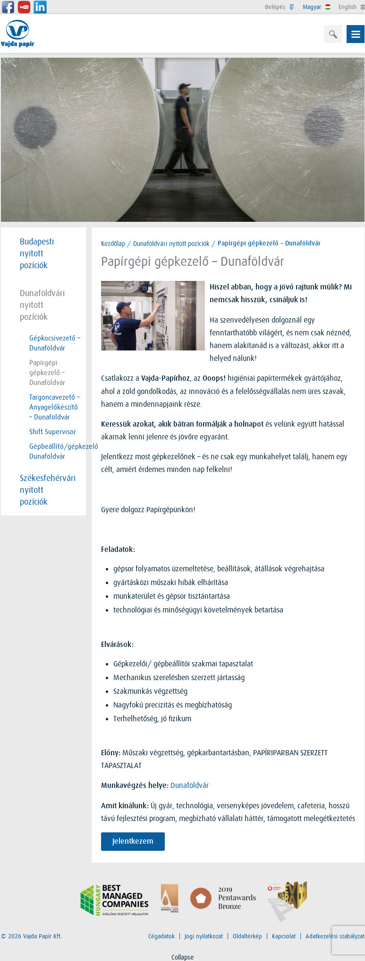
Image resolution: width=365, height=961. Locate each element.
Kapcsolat (284, 936)
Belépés (279, 6)
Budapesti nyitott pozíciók (32, 253)
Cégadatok (161, 936)
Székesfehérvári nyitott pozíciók (40, 490)
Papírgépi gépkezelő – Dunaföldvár (47, 372)
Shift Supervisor (52, 432)
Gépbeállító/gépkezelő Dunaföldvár (55, 451)
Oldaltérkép (247, 936)
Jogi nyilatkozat (204, 936)
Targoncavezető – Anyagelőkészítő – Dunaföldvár (54, 407)
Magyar (316, 6)
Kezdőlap (113, 243)
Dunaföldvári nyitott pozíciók (37, 305)
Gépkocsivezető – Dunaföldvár (54, 343)
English (352, 6)
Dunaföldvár (189, 785)
